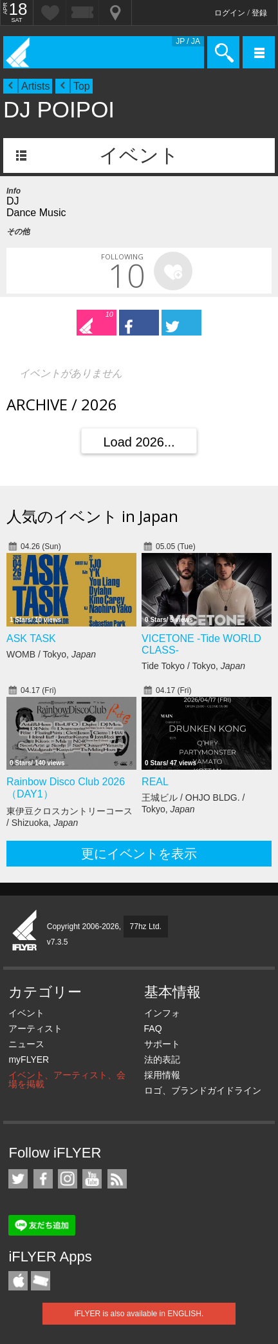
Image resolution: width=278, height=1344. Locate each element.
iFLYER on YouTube (92, 1179)
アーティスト (35, 1028)
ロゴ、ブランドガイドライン (202, 1090)
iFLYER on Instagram (67, 1179)
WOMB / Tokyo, (51, 654)
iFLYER (25, 931)
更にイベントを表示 (139, 854)
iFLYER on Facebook (43, 1179)
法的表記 (162, 1059)
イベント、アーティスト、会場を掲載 (66, 1079)
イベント (139, 155)
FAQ (153, 1028)
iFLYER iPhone (18, 1280)
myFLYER (28, 1059)
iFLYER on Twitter (18, 1179)
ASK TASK (31, 638)
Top (81, 86)
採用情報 (162, 1075)
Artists (35, 86)
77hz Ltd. (146, 926)
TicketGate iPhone (40, 1280)
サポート (162, 1044)
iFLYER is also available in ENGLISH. (139, 1313)
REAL (155, 781)
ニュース (26, 1044)
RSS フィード (117, 1179)
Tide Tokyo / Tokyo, (193, 666)
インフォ (162, 1013)
